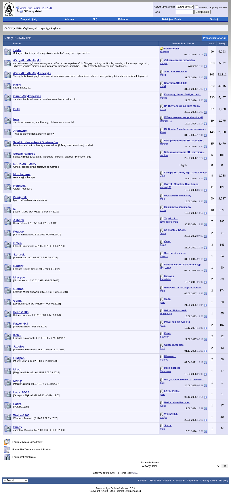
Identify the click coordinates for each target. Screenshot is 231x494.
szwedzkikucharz (169, 221)
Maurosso (165, 371)
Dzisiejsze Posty (171, 19)
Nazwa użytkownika (164, 7)
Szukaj (214, 19)
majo (162, 290)
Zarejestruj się (29, 19)
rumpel (164, 63)
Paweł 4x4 (165, 279)
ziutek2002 (166, 313)
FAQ (94, 19)
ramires (164, 144)
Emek (163, 132)
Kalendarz (124, 19)
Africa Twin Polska (160, 480)
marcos (164, 359)
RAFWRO (165, 268)
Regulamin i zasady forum (202, 480)
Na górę (223, 480)
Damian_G (166, 121)
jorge (162, 325)
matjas (163, 97)
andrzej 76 (165, 187)
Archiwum (179, 480)
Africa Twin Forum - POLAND (36, 8)
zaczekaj (165, 52)
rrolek (163, 109)
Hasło (157, 12)
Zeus (162, 176)
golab (163, 245)
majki (163, 74)
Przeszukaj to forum (214, 38)
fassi (162, 348)
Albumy (69, 19)
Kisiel (163, 405)
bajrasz (164, 256)
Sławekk (164, 336)
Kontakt (142, 480)
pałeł (162, 302)
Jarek (163, 233)
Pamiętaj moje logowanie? (211, 7)
